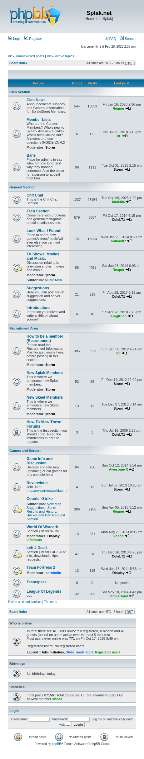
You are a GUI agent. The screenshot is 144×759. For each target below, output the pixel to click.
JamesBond (118, 596)
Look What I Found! (44, 231)
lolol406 (118, 202)
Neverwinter (37, 483)
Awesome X (118, 469)
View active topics (60, 56)
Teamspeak (37, 582)
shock (57, 699)
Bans (31, 155)
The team (50, 602)
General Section (22, 187)
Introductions (39, 308)
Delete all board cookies (25, 602)
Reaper (118, 108)
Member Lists (39, 119)
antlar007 (118, 241)
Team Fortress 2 (41, 567)
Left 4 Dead (37, 548)
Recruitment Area (23, 328)
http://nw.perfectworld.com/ (47, 490)
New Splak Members (45, 373)
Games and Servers (25, 451)
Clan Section (19, 92)
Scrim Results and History (41, 509)
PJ (118, 353)
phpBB (56, 744)
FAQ (110, 38)
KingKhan (118, 316)
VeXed (118, 536)
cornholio (53, 573)
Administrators (53, 652)
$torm (50, 147)
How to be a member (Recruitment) (45, 338)
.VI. (118, 136)
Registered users (108, 652)
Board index (18, 63)
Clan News (36, 100)
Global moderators (79, 652)
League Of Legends (44, 591)
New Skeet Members (45, 397)
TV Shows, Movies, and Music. (43, 256)
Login (15, 38)
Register (33, 38)
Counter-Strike (39, 498)
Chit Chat (35, 195)
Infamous (34, 540)
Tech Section (38, 211)
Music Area (53, 280)
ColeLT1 (118, 219)
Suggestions (38, 288)
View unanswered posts (26, 56)
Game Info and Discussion (39, 461)
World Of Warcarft (42, 527)
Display (53, 536)
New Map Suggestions (44, 506)
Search (128, 38)
